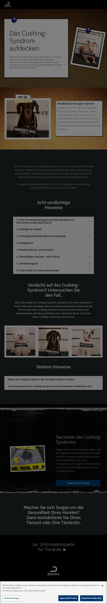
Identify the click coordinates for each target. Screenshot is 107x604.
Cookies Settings (11, 598)
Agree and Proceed (68, 598)
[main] (53, 592)
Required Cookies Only (91, 598)
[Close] (102, 586)
